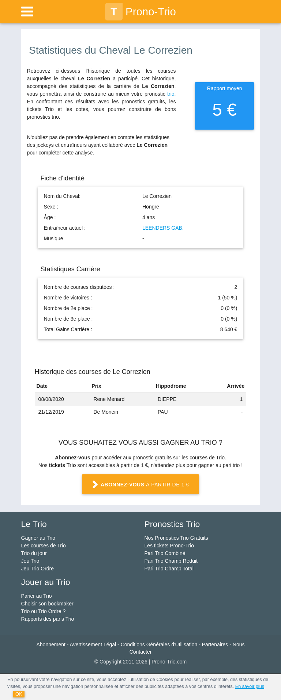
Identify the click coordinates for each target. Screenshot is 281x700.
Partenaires (215, 644)
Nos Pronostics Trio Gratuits (176, 538)
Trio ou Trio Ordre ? (43, 611)
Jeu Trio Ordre (37, 568)
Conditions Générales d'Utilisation (159, 644)
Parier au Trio (36, 596)
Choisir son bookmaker (47, 604)
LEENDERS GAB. (163, 228)
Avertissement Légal (93, 644)
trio (170, 94)
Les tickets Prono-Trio (169, 545)
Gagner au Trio (38, 538)
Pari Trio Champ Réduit (171, 561)
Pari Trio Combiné (164, 553)
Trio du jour (34, 553)
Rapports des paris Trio (47, 619)
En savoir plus (249, 686)
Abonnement (51, 644)
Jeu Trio (30, 561)
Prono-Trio (140, 11)
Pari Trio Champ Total (168, 568)
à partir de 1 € (140, 485)
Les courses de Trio (43, 545)
